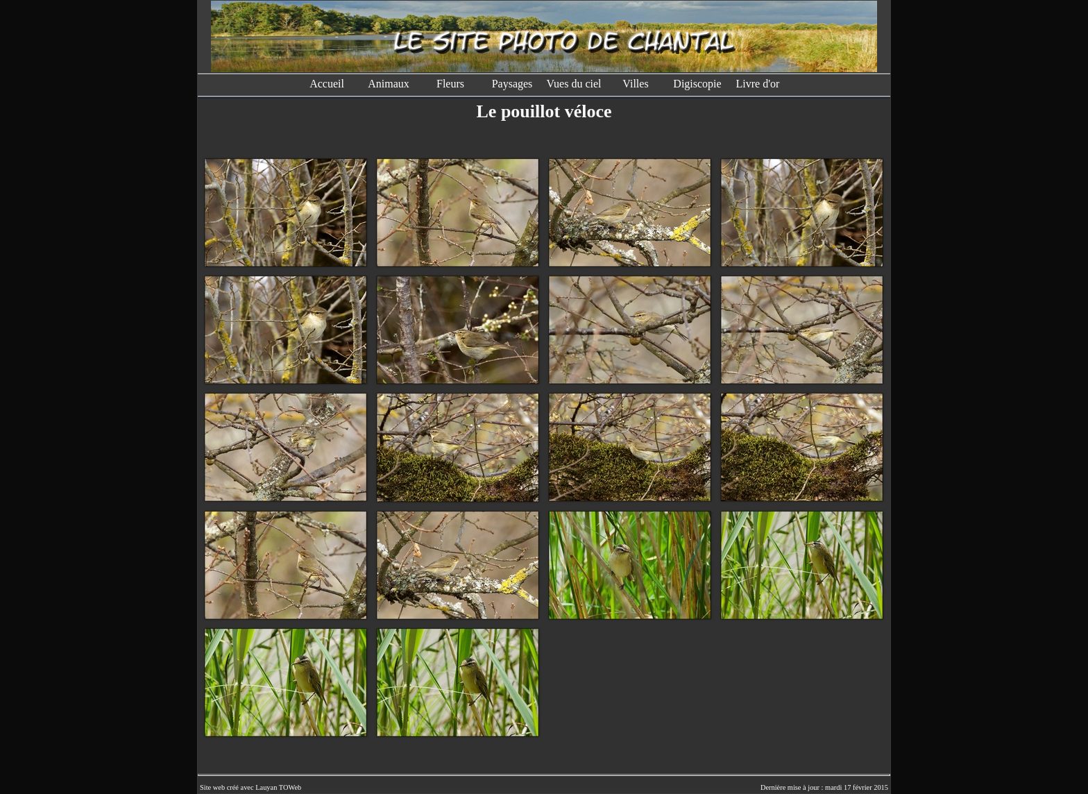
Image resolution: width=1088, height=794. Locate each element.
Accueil (326, 84)
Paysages (512, 84)
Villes (635, 84)
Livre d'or (759, 84)
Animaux (388, 84)
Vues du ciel (573, 84)
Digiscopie (697, 84)
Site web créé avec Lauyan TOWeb (250, 787)
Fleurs (450, 84)
